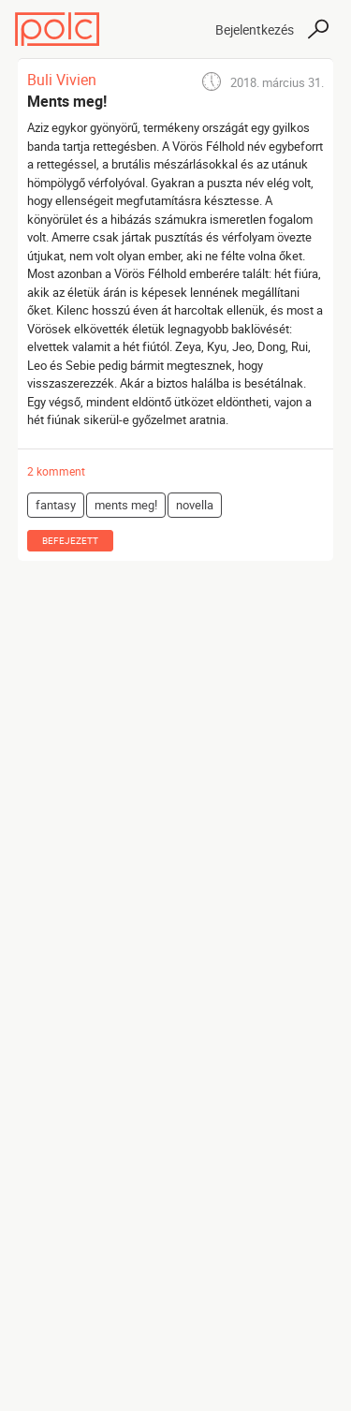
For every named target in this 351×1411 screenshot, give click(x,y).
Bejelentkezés (254, 29)
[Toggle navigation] (184, 29)
